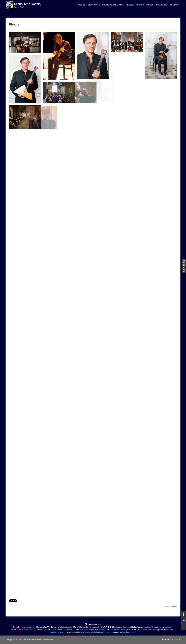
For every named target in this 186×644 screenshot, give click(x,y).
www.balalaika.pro (64, 627)
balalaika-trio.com (101, 632)
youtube (147, 627)
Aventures (161, 5)
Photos (140, 5)
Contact (174, 5)
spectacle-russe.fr (150, 630)
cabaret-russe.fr (28, 630)
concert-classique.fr (122, 630)
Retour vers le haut (171, 640)
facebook (95, 627)
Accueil (81, 5)
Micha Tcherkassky (27, 4)
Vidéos (150, 5)
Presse (130, 5)
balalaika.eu (57, 630)
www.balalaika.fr (29, 627)
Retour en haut (171, 606)
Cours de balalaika (113, 5)
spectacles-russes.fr (87, 630)
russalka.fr (77, 632)
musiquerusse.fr (129, 632)
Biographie (94, 5)
